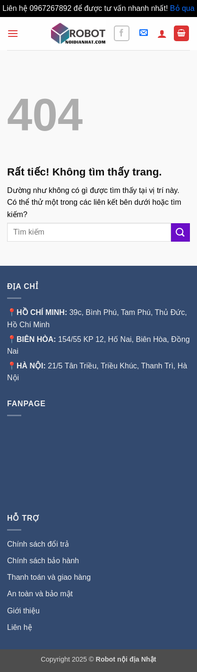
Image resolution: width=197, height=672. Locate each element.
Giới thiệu (24, 611)
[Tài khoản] (162, 33)
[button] (12, 33)
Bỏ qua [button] (182, 8)
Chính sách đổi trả (38, 544)
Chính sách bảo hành (43, 561)
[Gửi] (180, 232)
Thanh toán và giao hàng (49, 577)
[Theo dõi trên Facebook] (121, 33)
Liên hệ (19, 627)
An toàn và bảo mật (40, 594)
